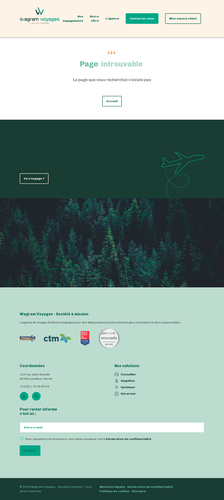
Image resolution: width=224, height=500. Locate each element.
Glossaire (138, 491)
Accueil (112, 102)
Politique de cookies (114, 491)
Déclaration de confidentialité (128, 439)
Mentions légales (112, 487)
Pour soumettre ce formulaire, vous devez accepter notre (88, 439)
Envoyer (30, 450)
